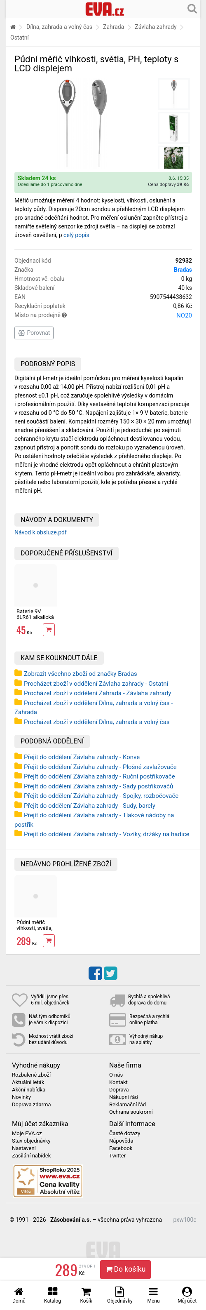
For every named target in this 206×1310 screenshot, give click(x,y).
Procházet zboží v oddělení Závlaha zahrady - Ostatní (96, 683)
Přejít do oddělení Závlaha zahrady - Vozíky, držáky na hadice (106, 834)
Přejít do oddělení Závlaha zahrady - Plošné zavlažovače (100, 767)
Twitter (117, 1156)
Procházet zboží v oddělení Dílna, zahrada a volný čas (97, 722)
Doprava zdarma (31, 1105)
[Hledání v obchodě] (192, 8)
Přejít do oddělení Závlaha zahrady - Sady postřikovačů (98, 786)
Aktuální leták (28, 1082)
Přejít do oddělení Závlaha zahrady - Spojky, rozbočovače (101, 796)
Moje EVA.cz (27, 1133)
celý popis (76, 235)
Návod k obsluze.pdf (40, 532)
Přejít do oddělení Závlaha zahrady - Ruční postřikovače (99, 776)
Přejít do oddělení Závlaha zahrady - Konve (82, 757)
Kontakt (118, 1082)
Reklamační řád (127, 1105)
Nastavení (24, 1148)
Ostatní (19, 37)
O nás (116, 1075)
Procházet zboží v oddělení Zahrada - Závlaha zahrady (97, 693)
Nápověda (121, 1141)
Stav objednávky (31, 1141)
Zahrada (113, 27)
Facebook (120, 1148)
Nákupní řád (123, 1097)
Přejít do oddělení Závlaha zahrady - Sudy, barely (89, 805)
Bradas (183, 269)
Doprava (119, 1090)
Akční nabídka (28, 1090)
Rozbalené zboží (31, 1075)
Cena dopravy (168, 184)
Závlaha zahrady (155, 27)
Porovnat (34, 332)
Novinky (21, 1097)
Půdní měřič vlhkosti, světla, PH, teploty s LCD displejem (34, 931)
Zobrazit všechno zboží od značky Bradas (80, 673)
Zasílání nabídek (31, 1156)
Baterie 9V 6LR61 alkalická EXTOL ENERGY (35, 617)
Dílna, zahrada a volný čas (59, 27)
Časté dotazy (124, 1133)
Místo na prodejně (103, 315)
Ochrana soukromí (131, 1112)
